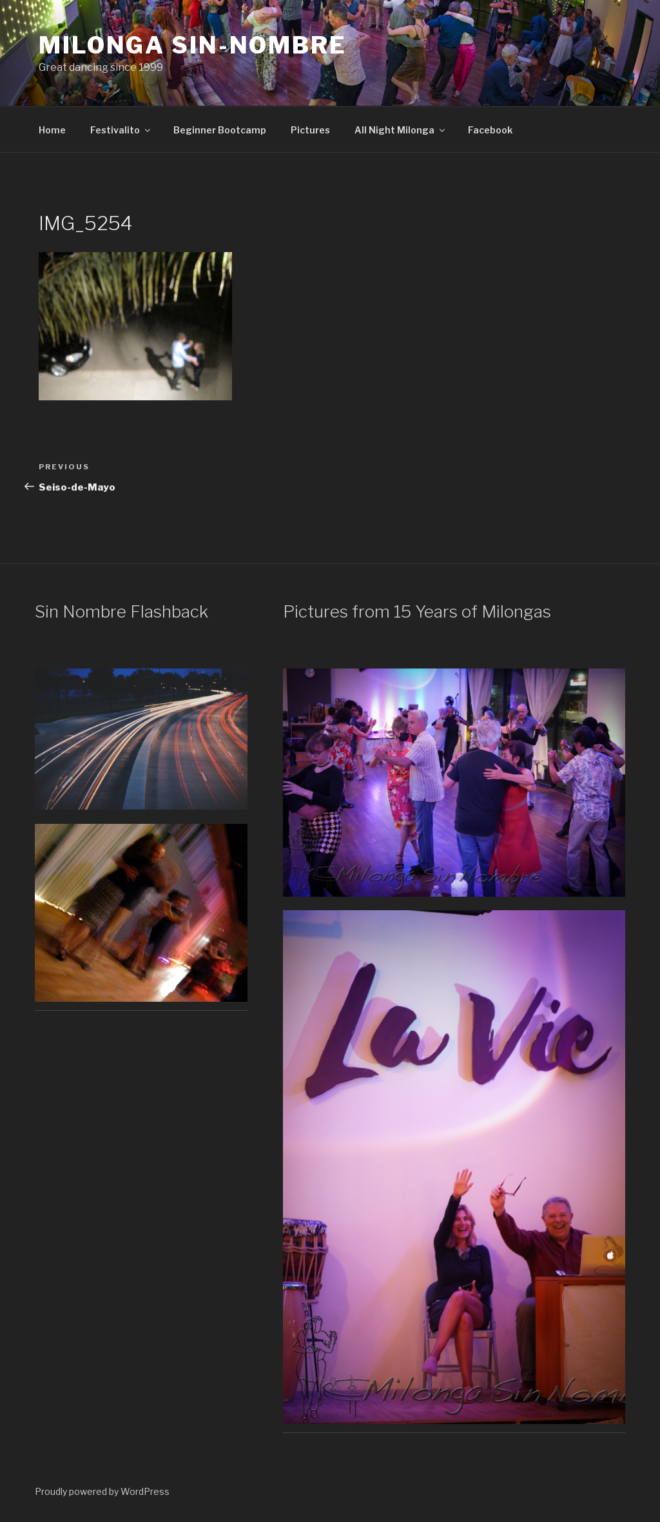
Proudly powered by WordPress (102, 1491)
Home (52, 129)
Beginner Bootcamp (219, 129)
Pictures (310, 129)
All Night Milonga (400, 129)
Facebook (490, 129)
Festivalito (121, 129)
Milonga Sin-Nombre (193, 45)
